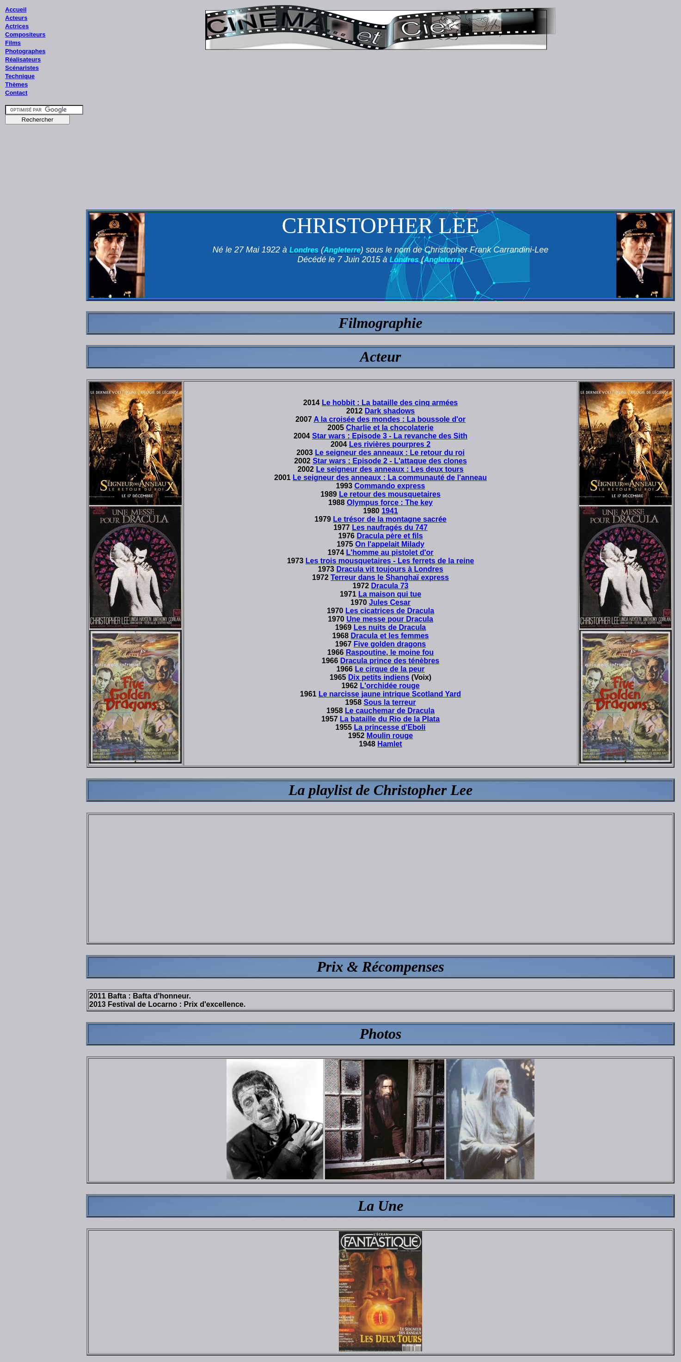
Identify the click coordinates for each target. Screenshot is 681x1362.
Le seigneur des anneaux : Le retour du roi (390, 452)
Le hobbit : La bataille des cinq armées (390, 403)
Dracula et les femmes (390, 636)
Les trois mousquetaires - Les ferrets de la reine (390, 561)
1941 (389, 511)
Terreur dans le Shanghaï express (390, 577)
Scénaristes (22, 67)
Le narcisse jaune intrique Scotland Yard (390, 694)
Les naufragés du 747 (390, 527)
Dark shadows (390, 411)
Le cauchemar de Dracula (390, 711)
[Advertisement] (44, 305)
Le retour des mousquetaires (390, 494)
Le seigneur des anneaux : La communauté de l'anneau (390, 477)
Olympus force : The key (390, 502)
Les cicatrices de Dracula (389, 611)
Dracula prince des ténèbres (389, 661)
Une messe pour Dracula (389, 619)
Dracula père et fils (389, 536)
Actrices (17, 26)
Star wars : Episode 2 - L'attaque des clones (390, 461)
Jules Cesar (390, 602)
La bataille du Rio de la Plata (390, 719)
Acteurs (16, 17)
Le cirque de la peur (389, 669)
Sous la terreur (390, 702)
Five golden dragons (390, 644)
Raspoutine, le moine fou (390, 652)
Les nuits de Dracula (390, 627)
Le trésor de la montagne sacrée (389, 519)
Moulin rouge (390, 736)
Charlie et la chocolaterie (389, 427)
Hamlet (389, 744)
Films (13, 42)
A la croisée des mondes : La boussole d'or (389, 419)
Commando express (390, 486)
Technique (20, 76)
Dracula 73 (390, 586)
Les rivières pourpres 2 (389, 444)
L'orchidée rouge (389, 686)
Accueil (15, 9)
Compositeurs (25, 34)
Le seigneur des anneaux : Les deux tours (389, 469)
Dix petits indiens (378, 677)
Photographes (25, 51)
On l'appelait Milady (389, 544)
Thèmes (16, 84)
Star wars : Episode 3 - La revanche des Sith (389, 436)
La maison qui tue (389, 594)
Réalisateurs (23, 59)
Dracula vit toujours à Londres (389, 569)
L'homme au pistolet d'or (390, 552)
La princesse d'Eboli (390, 727)
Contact (16, 92)
